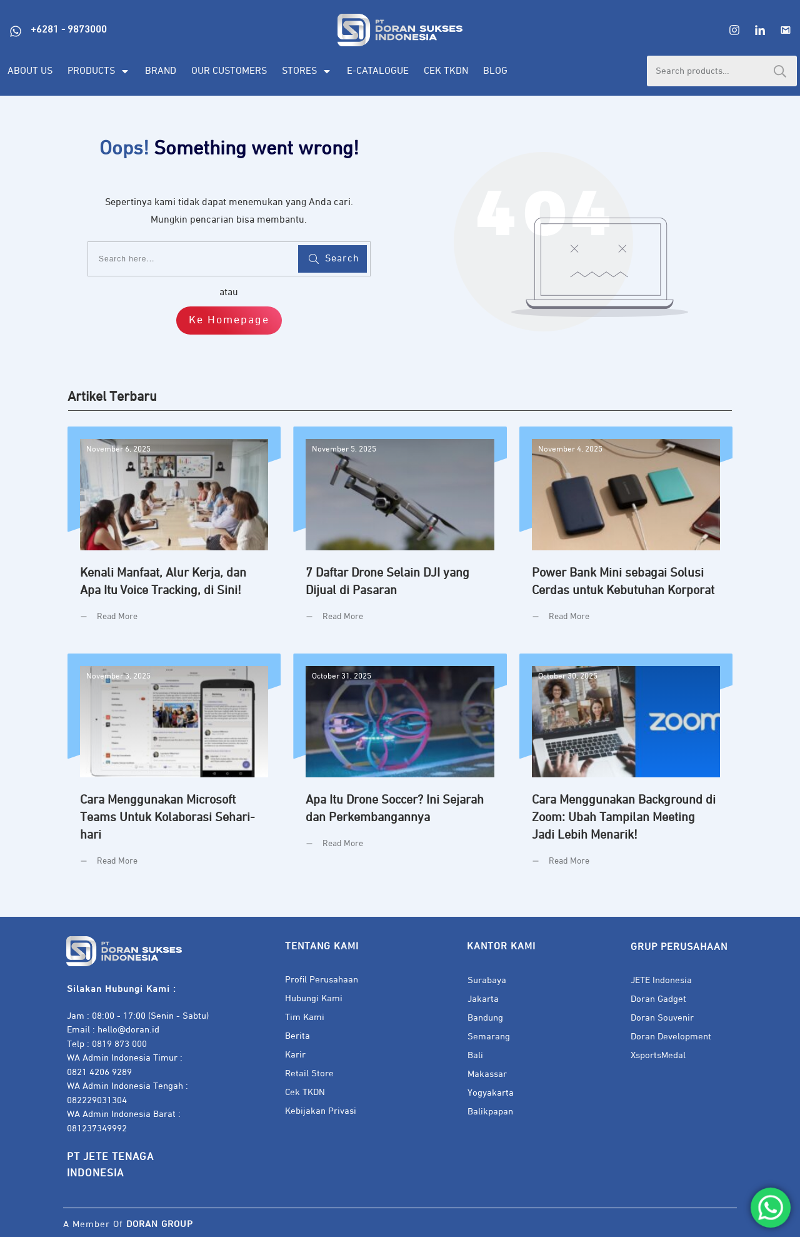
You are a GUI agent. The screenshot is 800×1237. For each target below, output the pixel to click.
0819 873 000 (119, 1044)
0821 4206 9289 (99, 1072)
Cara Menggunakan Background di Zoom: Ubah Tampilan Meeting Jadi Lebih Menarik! (625, 770)
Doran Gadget (658, 999)
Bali (475, 1055)
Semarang (489, 1036)
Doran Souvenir (662, 1017)
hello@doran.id (128, 1029)
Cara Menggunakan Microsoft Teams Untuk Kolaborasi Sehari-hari (174, 770)
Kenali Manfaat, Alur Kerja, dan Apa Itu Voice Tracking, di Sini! (174, 534)
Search (780, 71)
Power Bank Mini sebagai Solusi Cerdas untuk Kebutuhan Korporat (625, 534)
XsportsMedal (658, 1055)
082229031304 (97, 1100)
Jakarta (483, 999)
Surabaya (487, 980)
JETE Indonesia (661, 980)
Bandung (485, 1017)
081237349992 (97, 1128)
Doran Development (671, 1036)
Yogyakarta (491, 1093)
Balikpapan (490, 1111)
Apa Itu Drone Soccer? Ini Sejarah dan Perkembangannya (399, 770)
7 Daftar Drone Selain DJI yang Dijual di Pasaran (399, 534)
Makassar (487, 1074)
